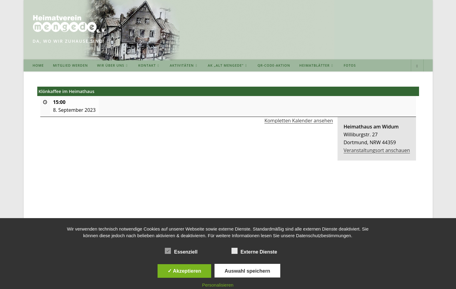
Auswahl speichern (247, 271)
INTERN (416, 205)
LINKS (306, 205)
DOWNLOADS (281, 205)
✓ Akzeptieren (184, 271)
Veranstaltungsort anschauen (377, 150)
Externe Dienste (254, 250)
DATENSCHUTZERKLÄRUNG (375, 205)
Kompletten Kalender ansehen (298, 120)
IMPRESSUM (329, 205)
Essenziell (181, 250)
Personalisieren (217, 284)
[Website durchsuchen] (417, 66)
